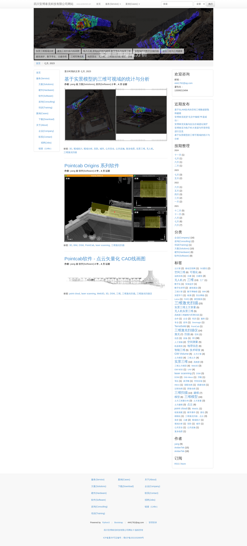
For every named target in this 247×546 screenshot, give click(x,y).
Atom (183, 464)
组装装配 (179, 412)
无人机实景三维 (184, 311)
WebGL (195, 409)
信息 (177, 338)
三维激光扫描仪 (144, 293)
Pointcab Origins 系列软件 (91, 165)
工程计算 (179, 292)
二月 (177, 165)
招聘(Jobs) (46, 142)
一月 (177, 201)
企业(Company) (46, 131)
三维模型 (191, 396)
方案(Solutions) (46, 84)
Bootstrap (118, 522)
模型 (177, 396)
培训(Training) (45, 107)
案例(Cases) (133, 4)
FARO (186, 299)
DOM (177, 377)
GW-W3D (179, 370)
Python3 (105, 522)
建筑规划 (193, 288)
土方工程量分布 (182, 401)
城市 (102, 148)
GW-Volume (182, 353)
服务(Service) (113, 4)
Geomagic (196, 322)
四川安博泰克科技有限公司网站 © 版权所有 (123, 530)
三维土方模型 (181, 366)
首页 (98, 4)
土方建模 (179, 405)
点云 (190, 404)
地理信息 (192, 345)
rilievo (177, 385)
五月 (177, 178)
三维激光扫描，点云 (194, 416)
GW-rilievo (188, 377)
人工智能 (179, 342)
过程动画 (179, 389)
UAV (190, 370)
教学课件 (191, 412)
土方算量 (197, 401)
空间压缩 (198, 381)
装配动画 (188, 385)
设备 (185, 338)
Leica (177, 299)
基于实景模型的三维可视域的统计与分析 (106, 79)
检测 (189, 295)
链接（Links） (46, 148)
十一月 (178, 155)
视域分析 (88, 148)
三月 (177, 198)
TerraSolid (181, 326)
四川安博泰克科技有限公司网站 (53, 4)
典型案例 (198, 299)
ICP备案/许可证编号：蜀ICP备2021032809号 (123, 538)
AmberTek (179, 447)
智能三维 (180, 350)
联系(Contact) (45, 137)
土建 (185, 420)
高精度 (197, 362)
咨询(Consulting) (47, 101)
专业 (177, 322)
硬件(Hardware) (46, 90)
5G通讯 (203, 268)
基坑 (202, 412)
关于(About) (42, 125)
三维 (118, 293)
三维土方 (191, 358)
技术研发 (195, 350)
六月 (177, 162)
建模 (196, 392)
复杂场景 (130, 148)
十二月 (178, 210)
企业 (185, 319)
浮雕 (200, 377)
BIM (76, 245)
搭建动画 (201, 385)
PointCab (89, 245)
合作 (177, 319)
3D (70, 148)
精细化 (178, 416)
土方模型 (179, 358)
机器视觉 (179, 346)
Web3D (100, 293)
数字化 (178, 284)
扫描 (187, 334)
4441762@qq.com (184, 83)
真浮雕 (186, 381)
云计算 (178, 268)
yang (72, 84)
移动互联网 (190, 268)
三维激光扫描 (70, 152)
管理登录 (153, 522)
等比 (177, 381)
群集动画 (191, 389)
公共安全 (110, 148)
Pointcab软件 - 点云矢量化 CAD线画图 (105, 258)
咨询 (185, 322)
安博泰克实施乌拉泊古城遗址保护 (191, 124)
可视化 (194, 272)
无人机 (149, 148)
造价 (177, 420)
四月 (177, 194)
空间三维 (180, 272)
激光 (177, 334)
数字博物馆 (192, 292)
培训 (194, 319)
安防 (96, 148)
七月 (177, 158)
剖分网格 (200, 295)
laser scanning (103, 245)
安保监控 (189, 284)
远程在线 (179, 276)
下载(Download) (46, 119)
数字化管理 (180, 288)
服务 (203, 319)
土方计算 (197, 354)
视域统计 (78, 148)
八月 (177, 218)
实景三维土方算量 (185, 307)
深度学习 (179, 295)
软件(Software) (46, 96)
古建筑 (199, 276)
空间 (197, 334)
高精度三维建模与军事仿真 (187, 315)
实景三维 (140, 148)
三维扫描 (181, 392)
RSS (177, 464)
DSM (81, 245)
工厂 (202, 280)
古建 (189, 276)
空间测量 (192, 341)
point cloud (74, 293)
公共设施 (120, 148)
